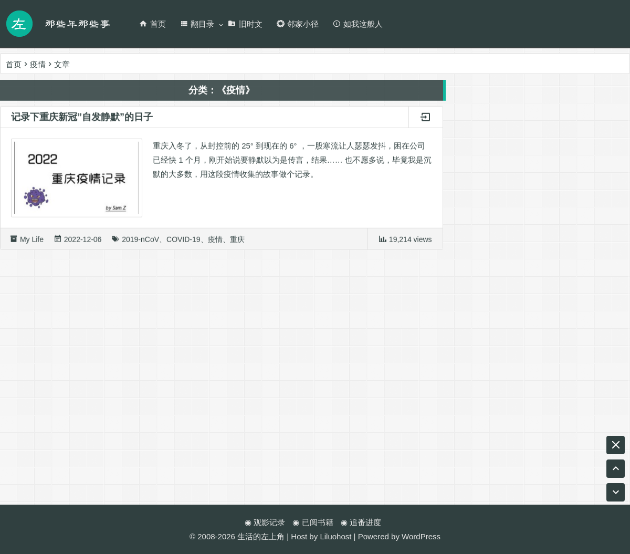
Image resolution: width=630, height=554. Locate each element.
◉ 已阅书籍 (312, 522)
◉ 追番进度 (361, 522)
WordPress (421, 536)
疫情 (215, 242)
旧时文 (245, 23)
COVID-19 (183, 242)
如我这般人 (357, 23)
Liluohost (335, 536)
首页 (152, 23)
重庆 (237, 242)
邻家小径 (297, 23)
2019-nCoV (140, 242)
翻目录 (197, 23)
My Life (32, 242)
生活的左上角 (261, 536)
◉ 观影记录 (265, 522)
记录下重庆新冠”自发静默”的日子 (82, 119)
